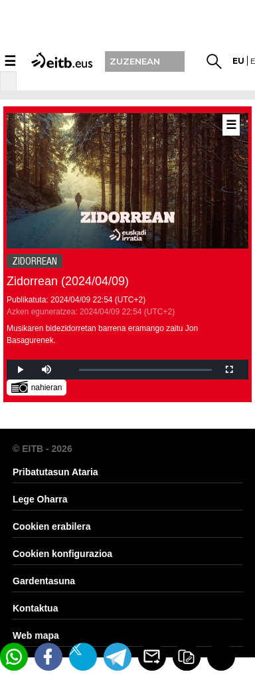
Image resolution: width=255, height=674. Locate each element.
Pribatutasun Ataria (55, 472)
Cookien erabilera (52, 526)
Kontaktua (35, 608)
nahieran (36, 386)
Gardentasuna (44, 581)
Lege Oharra (40, 499)
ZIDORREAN (34, 261)
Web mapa (36, 635)
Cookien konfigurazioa (62, 553)
